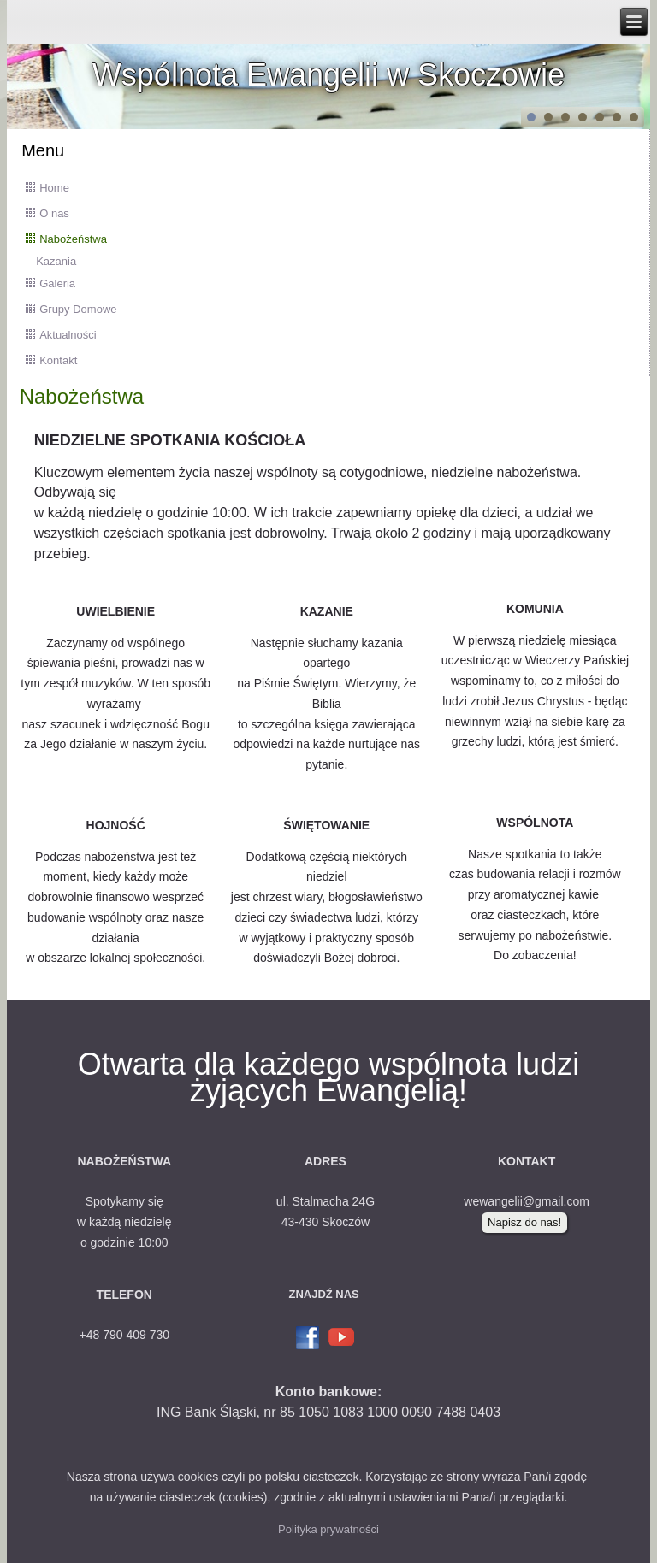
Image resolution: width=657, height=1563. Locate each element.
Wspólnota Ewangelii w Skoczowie (328, 74)
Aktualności (67, 334)
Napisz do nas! (524, 1222)
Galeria (57, 283)
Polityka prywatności (328, 1529)
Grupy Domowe (77, 309)
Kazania (56, 261)
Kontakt (58, 360)
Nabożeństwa (73, 239)
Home (54, 187)
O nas (54, 213)
